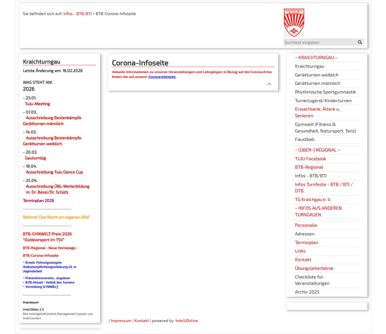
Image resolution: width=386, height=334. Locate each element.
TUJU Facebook (310, 158)
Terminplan (306, 242)
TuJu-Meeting (37, 103)
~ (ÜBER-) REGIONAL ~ (317, 150)
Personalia (306, 225)
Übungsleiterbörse (314, 268)
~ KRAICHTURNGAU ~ (316, 57)
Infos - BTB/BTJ (77, 13)
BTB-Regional (309, 167)
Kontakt (303, 259)
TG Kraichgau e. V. (313, 199)
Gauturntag (35, 157)
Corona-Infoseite (162, 77)
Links (300, 250)
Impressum (121, 320)
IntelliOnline (187, 320)
